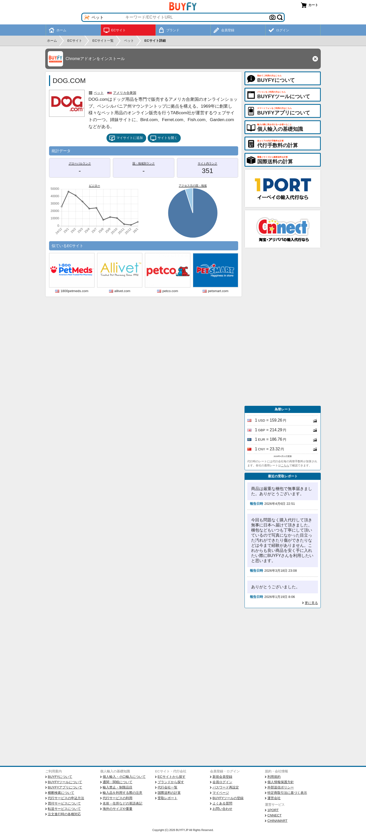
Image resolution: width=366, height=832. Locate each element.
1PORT (273, 810)
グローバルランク (80, 163)
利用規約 (274, 777)
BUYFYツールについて (65, 782)
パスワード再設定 (225, 787)
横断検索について (61, 793)
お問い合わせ (222, 809)
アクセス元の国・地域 (193, 185)
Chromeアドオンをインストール (95, 58)
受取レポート (167, 798)
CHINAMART (277, 821)
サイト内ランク (207, 163)
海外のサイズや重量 (117, 809)
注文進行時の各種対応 (64, 814)
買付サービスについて (64, 803)
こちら (285, 465)
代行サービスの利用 (117, 798)
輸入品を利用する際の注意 (122, 793)
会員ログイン (222, 782)
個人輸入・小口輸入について (124, 777)
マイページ (220, 793)
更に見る (311, 603)
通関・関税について (117, 782)
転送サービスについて (64, 809)
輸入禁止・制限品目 (117, 787)
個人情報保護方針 (280, 782)
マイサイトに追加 (126, 138)
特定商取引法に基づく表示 (287, 793)
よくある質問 (222, 803)
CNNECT (274, 815)
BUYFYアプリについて (65, 787)
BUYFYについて (60, 777)
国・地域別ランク (143, 163)
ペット (99, 93)
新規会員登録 (222, 777)
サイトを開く (163, 138)
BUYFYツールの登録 (227, 798)
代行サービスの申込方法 (66, 798)
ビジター (94, 185)
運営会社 (274, 798)
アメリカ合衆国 (124, 93)
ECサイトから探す (172, 777)
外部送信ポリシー (280, 787)
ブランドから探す (171, 782)
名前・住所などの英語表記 (122, 803)
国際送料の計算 (169, 793)
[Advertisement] (283, 327)
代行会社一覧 (167, 787)
